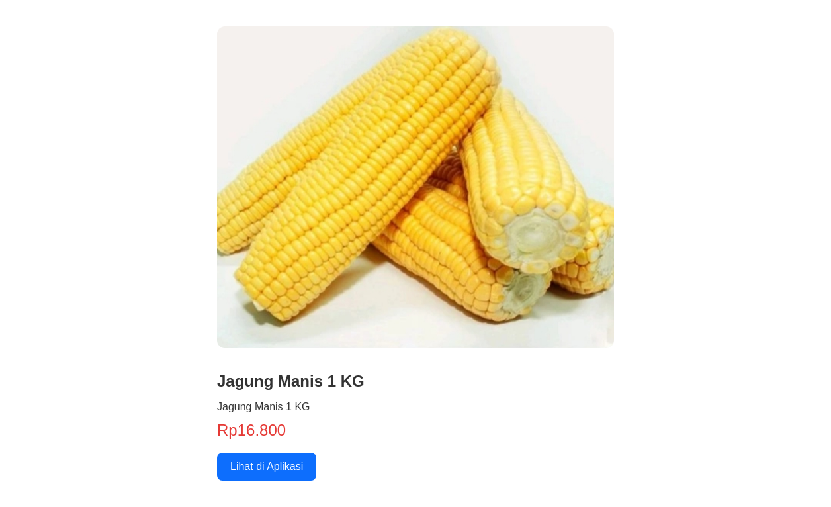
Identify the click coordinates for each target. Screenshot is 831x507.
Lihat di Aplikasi (266, 466)
